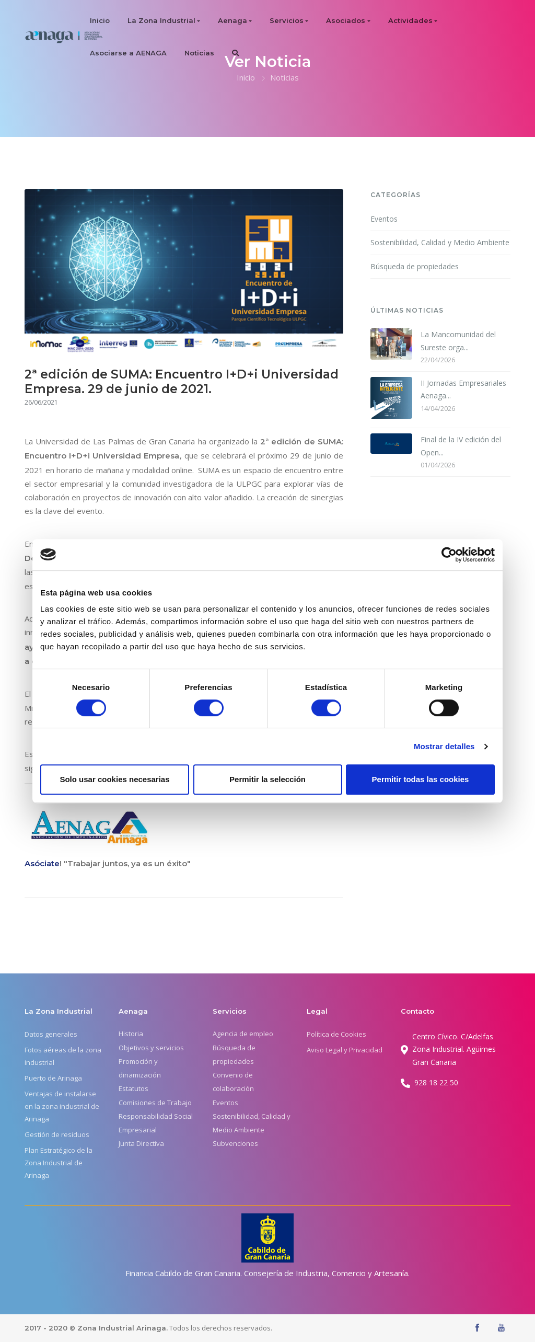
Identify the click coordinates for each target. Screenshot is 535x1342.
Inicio (100, 20)
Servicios (287, 20)
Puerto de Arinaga (53, 1078)
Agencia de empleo (243, 1033)
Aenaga (232, 20)
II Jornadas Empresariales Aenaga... (463, 389)
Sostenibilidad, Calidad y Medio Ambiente (439, 242)
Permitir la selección (267, 779)
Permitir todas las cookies (420, 779)
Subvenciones (235, 1143)
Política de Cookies (336, 1034)
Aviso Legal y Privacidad (344, 1049)
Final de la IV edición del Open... (461, 445)
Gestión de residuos (57, 1134)
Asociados (345, 20)
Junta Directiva (141, 1143)
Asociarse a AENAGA (128, 53)
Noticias (199, 53)
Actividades (410, 20)
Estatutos (133, 1088)
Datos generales (51, 1034)
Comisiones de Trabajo (155, 1102)
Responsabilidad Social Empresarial (156, 1122)
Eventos (384, 219)
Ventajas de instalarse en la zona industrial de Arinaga (62, 1106)
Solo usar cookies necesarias (114, 779)
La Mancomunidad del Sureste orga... (458, 340)
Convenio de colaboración (233, 1081)
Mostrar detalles (444, 746)
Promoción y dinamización (140, 1068)
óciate (47, 863)
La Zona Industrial (161, 20)
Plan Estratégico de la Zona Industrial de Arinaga (58, 1162)
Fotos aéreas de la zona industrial (63, 1056)
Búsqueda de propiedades (414, 266)
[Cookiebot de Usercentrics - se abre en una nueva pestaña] (449, 555)
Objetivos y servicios (151, 1047)
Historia (131, 1033)
